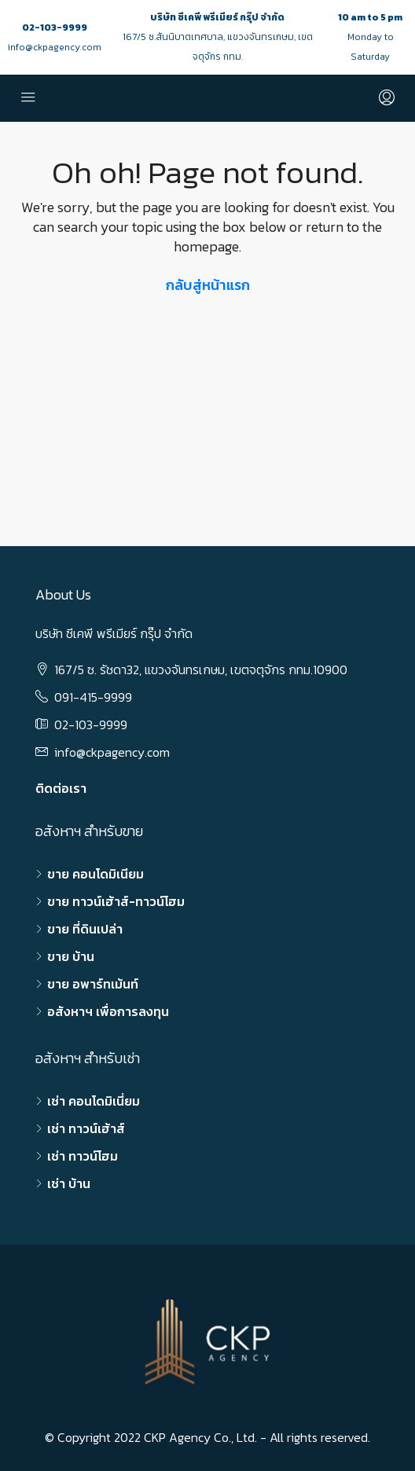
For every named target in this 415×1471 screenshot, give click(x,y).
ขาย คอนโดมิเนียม (95, 873)
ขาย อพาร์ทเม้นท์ (92, 983)
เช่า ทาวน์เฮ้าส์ (86, 1128)
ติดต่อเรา (60, 788)
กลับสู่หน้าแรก (208, 284)
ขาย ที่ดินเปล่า (85, 928)
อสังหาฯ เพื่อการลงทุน (108, 1011)
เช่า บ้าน (68, 1183)
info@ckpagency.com (54, 47)
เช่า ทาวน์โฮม (82, 1155)
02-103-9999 (54, 27)
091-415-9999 (93, 697)
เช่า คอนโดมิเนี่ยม (93, 1100)
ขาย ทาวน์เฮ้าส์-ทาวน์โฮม (116, 901)
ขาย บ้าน (70, 956)
